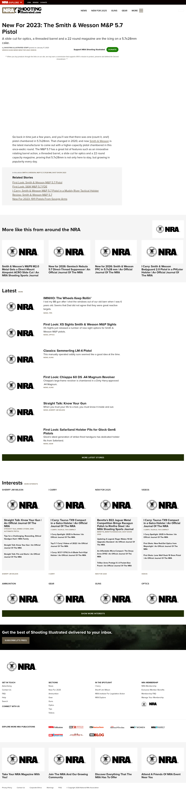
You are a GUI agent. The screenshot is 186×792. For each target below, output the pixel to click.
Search (5, 701)
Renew (36, 2)
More (20, 292)
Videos (5, 50)
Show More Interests (93, 613)
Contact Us (6, 689)
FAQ (4, 693)
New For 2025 (99, 10)
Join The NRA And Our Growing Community (68, 775)
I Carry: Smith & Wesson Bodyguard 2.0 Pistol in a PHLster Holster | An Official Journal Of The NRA (162, 270)
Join (29, 2)
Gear (124, 10)
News (84, 10)
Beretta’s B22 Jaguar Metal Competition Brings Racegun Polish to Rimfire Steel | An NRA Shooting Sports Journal (115, 524)
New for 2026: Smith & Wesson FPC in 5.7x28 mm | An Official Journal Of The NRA (114, 269)
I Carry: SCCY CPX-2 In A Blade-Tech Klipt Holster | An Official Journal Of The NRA (69, 554)
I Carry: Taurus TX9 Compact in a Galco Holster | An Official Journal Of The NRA (69, 523)
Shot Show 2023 (59, 172)
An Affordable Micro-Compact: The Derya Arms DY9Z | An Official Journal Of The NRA (115, 553)
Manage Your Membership (153, 697)
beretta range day (113, 532)
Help (4, 697)
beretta (100, 532)
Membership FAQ (149, 693)
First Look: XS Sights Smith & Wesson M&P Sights (79, 324)
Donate (44, 2)
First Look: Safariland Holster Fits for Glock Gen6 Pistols (79, 431)
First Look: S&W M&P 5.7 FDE (29, 186)
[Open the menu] (141, 10)
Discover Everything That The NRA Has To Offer (113, 775)
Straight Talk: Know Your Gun (64, 403)
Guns (114, 10)
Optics (51, 335)
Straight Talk (10, 529)
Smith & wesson (29, 172)
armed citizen (23, 529)
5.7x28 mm (47, 172)
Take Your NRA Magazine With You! (21, 775)
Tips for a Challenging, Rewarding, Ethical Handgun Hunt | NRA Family (22, 537)
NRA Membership (149, 686)
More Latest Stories (93, 457)
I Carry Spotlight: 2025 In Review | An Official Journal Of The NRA (67, 536)
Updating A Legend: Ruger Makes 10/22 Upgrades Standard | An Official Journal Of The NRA (116, 542)
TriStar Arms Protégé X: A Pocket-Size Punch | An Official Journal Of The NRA (114, 564)
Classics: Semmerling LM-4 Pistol (67, 350)
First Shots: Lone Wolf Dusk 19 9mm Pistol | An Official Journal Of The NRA (162, 557)
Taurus (61, 529)
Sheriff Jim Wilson (57, 410)
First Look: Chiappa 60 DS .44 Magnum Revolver (79, 377)
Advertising (7, 686)
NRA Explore (100, 697)
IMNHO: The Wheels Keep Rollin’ (67, 298)
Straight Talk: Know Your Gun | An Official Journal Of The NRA (22, 523)
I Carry (53, 489)
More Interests (31, 484)
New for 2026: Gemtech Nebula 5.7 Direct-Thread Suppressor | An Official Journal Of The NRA (69, 269)
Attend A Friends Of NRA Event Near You (161, 775)
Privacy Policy (7, 787)
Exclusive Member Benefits (153, 689)
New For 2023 (24, 50)
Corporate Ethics (36, 787)
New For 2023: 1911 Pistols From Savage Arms (39, 199)
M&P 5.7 (39, 172)
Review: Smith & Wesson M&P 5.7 (32, 195)
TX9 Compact (70, 529)
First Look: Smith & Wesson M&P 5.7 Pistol (37, 182)
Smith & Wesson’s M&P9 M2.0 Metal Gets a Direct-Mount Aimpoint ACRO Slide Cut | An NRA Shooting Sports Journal (20, 270)
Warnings (50, 787)
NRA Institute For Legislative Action (110, 693)
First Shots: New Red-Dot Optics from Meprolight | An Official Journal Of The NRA (161, 546)
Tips (50, 313)
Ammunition (9, 583)
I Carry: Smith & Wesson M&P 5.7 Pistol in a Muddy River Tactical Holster (55, 191)
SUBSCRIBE (16, 640)
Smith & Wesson (99, 141)
